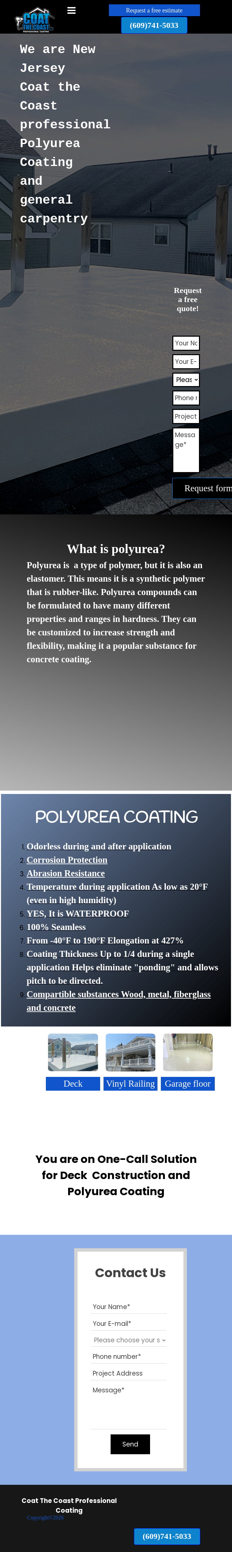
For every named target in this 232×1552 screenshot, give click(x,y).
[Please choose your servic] (186, 380)
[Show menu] (71, 10)
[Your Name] (186, 343)
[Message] (186, 450)
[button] (154, 25)
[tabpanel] (58, 139)
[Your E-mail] (186, 361)
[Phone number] (186, 398)
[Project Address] (186, 416)
